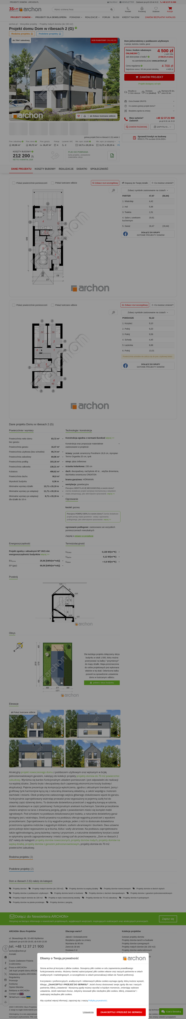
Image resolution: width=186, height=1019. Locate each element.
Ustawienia (88, 1012)
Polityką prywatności (97, 1000)
